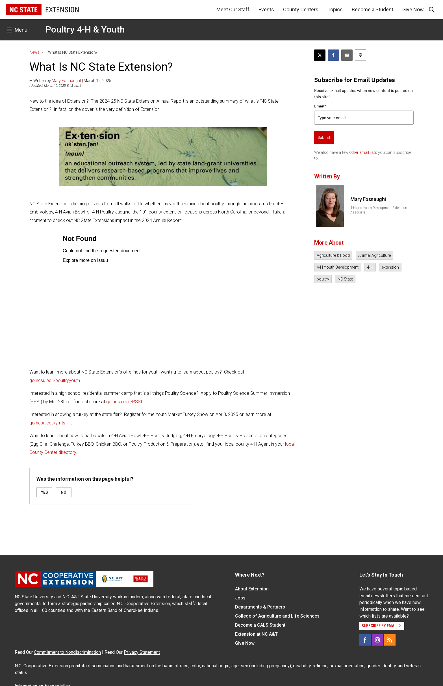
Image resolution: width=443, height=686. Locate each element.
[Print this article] (360, 55)
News (34, 52)
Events (266, 9)
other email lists (363, 152)
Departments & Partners (260, 607)
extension (390, 267)
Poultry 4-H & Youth (85, 29)
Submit (324, 137)
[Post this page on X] (319, 55)
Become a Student (372, 9)
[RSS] (390, 640)
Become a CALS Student (260, 625)
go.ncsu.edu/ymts (47, 423)
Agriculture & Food (333, 255)
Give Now (413, 9)
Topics (335, 9)
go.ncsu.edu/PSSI (124, 401)
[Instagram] (377, 640)
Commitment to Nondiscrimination (67, 652)
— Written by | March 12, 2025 (70, 80)
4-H (370, 267)
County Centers (300, 9)
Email (320, 106)
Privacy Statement (142, 652)
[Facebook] (365, 640)
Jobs (240, 598)
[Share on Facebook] (333, 55)
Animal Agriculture (374, 255)
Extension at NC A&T (256, 634)
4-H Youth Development (338, 267)
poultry (323, 279)
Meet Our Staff (232, 9)
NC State (345, 279)
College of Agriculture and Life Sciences (277, 616)
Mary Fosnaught (66, 80)
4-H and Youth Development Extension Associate (378, 210)
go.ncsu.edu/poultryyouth (54, 380)
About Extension (252, 589)
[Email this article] (347, 55)
